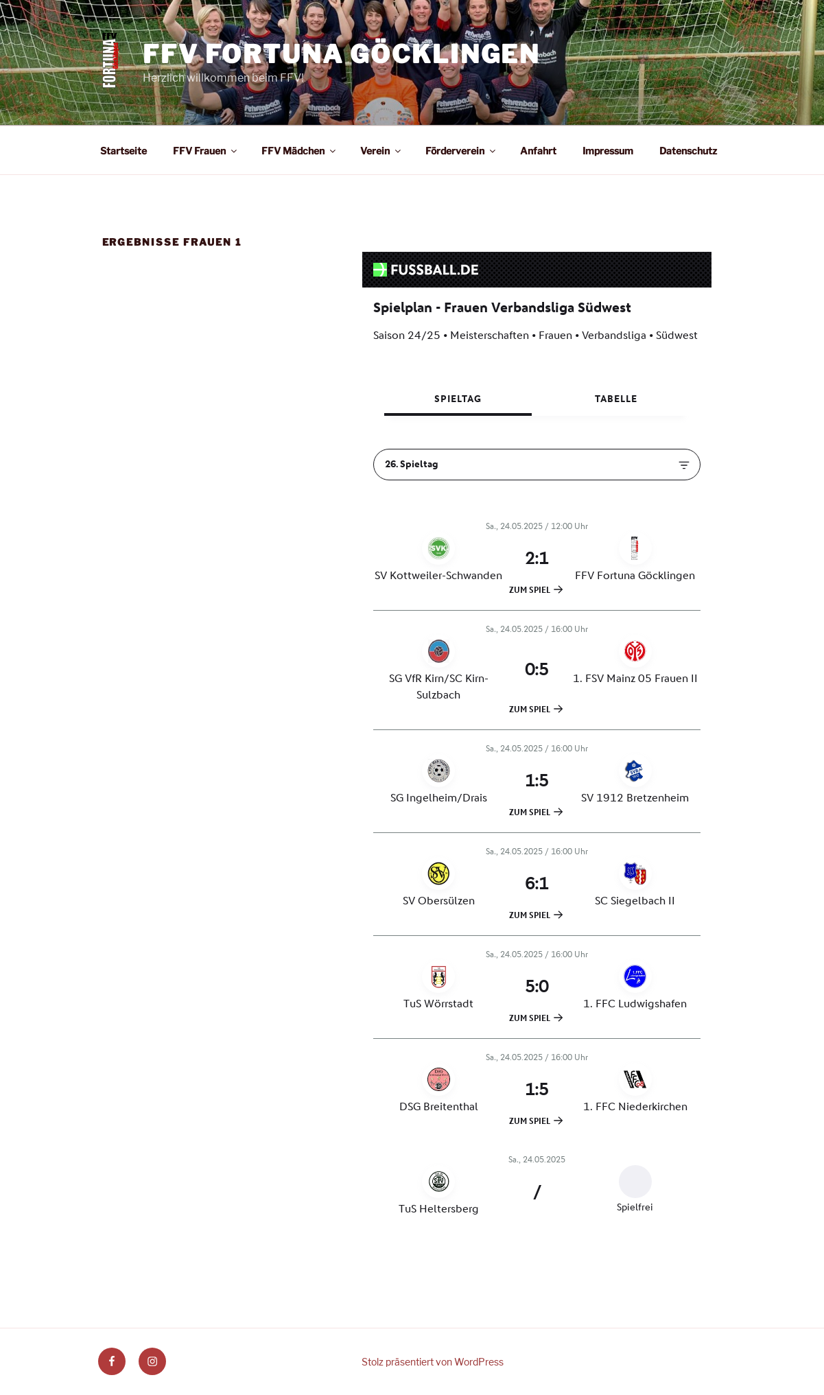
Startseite (123, 150)
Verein (381, 150)
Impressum (607, 150)
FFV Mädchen (299, 150)
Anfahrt (538, 150)
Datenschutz (688, 150)
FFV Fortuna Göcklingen (341, 54)
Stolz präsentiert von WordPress (433, 1362)
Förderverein (461, 150)
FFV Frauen (206, 150)
